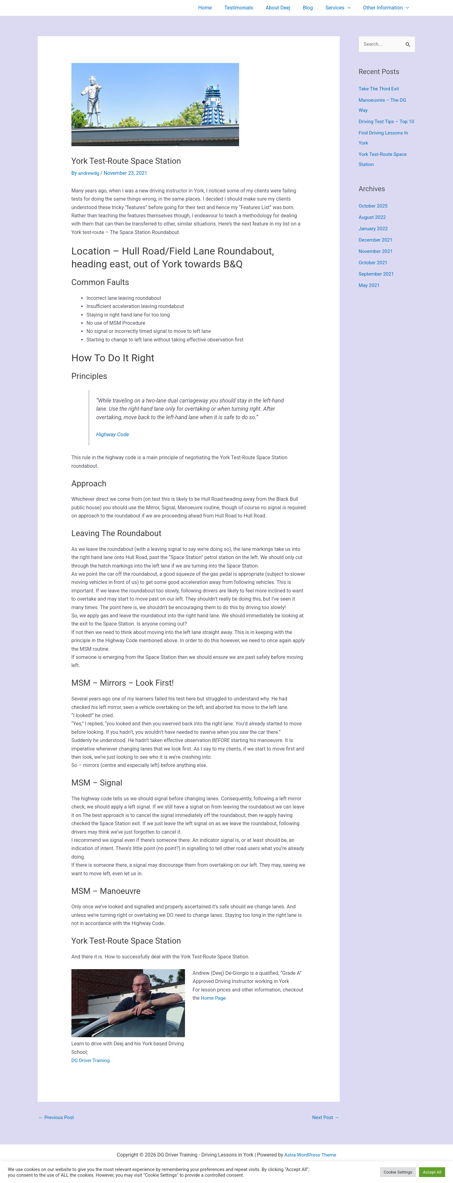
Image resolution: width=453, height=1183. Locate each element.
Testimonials (250, 8)
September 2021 (377, 284)
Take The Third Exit (380, 89)
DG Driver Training (91, 1060)
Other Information (387, 8)
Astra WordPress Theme (310, 1155)
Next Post (325, 1118)
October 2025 (374, 216)
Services (341, 8)
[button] (351, 8)
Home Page (214, 998)
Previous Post (57, 1118)
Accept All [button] (432, 1172)
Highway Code (113, 434)
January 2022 (374, 239)
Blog (314, 8)
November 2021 (376, 262)
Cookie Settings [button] (398, 1172)
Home (219, 8)
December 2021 (376, 250)
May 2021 (370, 296)
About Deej (287, 8)
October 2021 (374, 273)
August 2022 (373, 228)
